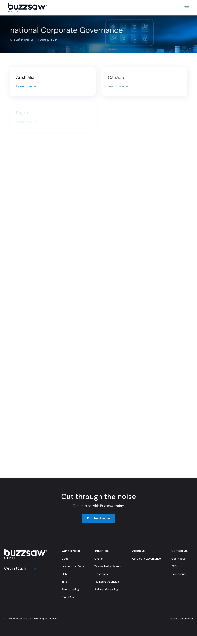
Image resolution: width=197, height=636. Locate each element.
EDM (65, 574)
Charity (99, 558)
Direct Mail (68, 597)
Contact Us (179, 551)
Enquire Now (98, 518)
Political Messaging (106, 589)
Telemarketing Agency (108, 566)
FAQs (174, 566)
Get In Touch (179, 558)
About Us (138, 551)
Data (65, 558)
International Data (73, 566)
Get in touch (20, 568)
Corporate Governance (146, 558)
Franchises (101, 574)
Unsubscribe (179, 574)
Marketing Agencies (106, 581)
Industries (101, 551)
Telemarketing (70, 589)
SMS (64, 581)
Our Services (71, 551)
